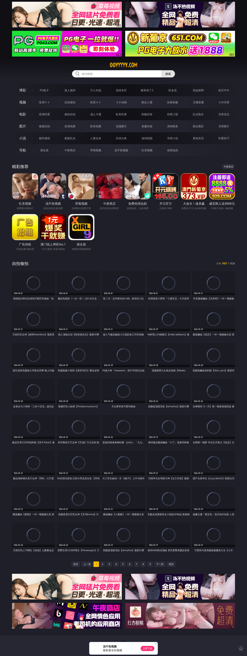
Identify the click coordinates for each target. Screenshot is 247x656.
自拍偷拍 (69, 102)
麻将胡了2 (147, 90)
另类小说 (172, 138)
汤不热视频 (121, 150)
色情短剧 (172, 150)
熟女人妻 (147, 102)
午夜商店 (69, 150)
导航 (22, 150)
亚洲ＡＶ (44, 102)
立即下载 (147, 648)
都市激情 (44, 138)
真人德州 (69, 90)
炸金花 (172, 90)
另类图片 (223, 126)
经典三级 (172, 114)
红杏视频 (147, 150)
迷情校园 (147, 138)
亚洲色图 (69, 126)
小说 (22, 138)
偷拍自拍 (69, 114)
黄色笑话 (198, 138)
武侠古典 (121, 138)
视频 (22, 102)
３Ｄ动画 (121, 102)
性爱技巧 (223, 138)
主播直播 (198, 102)
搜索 (168, 74)
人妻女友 (95, 138)
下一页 (159, 564)
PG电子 (44, 90)
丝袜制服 (172, 102)
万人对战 (95, 90)
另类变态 (223, 114)
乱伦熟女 (198, 114)
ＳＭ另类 (223, 102)
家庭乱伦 (69, 138)
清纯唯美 (172, 126)
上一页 (87, 564)
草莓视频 (95, 150)
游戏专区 (121, 90)
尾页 (171, 564)
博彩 (22, 90)
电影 (22, 114)
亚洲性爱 (44, 114)
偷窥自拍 (44, 126)
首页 (75, 564)
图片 (22, 126)
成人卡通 (95, 114)
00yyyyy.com (123, 65)
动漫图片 (121, 126)
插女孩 (44, 150)
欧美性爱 (121, 114)
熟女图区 (198, 126)
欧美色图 (95, 126)
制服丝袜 (147, 114)
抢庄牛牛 (223, 90)
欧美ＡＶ (95, 102)
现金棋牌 (198, 90)
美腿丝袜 (147, 126)
